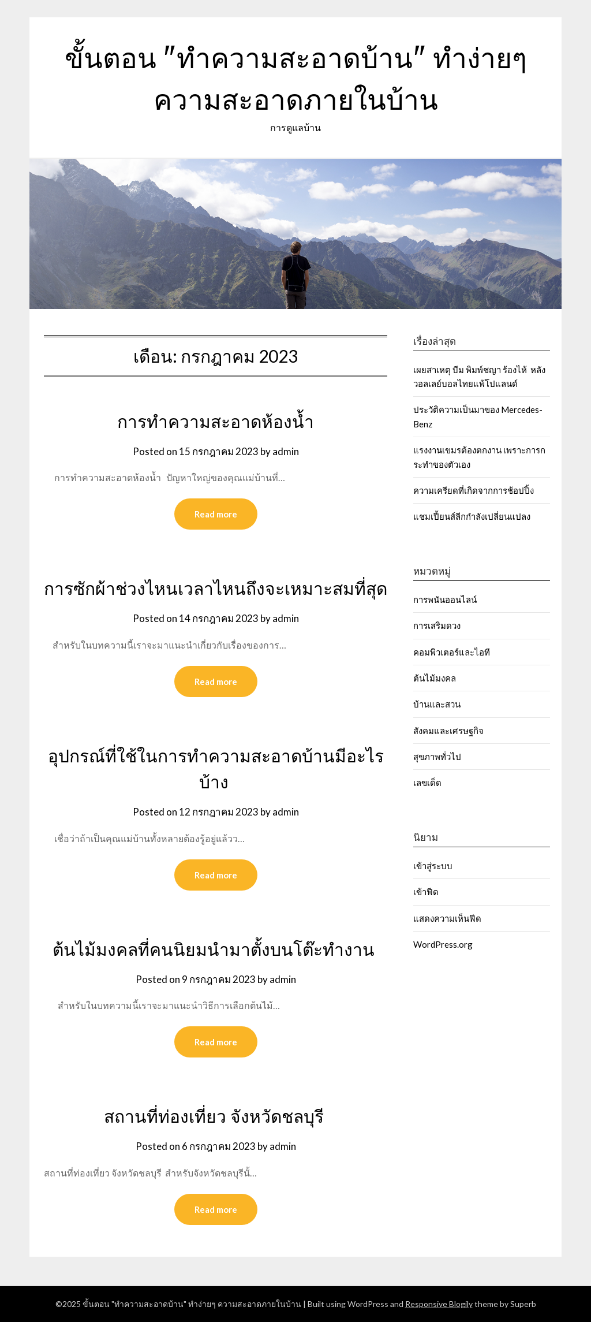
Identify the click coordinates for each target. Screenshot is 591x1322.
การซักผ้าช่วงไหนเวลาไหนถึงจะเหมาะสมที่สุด (215, 588)
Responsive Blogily (439, 1304)
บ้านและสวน (437, 704)
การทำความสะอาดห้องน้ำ (215, 422)
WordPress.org (443, 944)
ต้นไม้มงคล (434, 678)
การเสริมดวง (437, 625)
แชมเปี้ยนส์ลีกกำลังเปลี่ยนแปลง (471, 516)
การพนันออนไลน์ (445, 599)
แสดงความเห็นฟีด (447, 918)
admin (285, 451)
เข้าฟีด (426, 892)
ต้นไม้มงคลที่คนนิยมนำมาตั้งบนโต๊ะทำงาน (216, 949)
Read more (215, 514)
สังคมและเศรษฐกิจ (448, 730)
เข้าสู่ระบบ (432, 866)
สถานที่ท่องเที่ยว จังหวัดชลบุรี (216, 1116)
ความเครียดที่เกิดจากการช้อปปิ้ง (473, 490)
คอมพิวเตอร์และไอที (451, 652)
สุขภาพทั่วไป (437, 756)
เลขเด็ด (427, 782)
